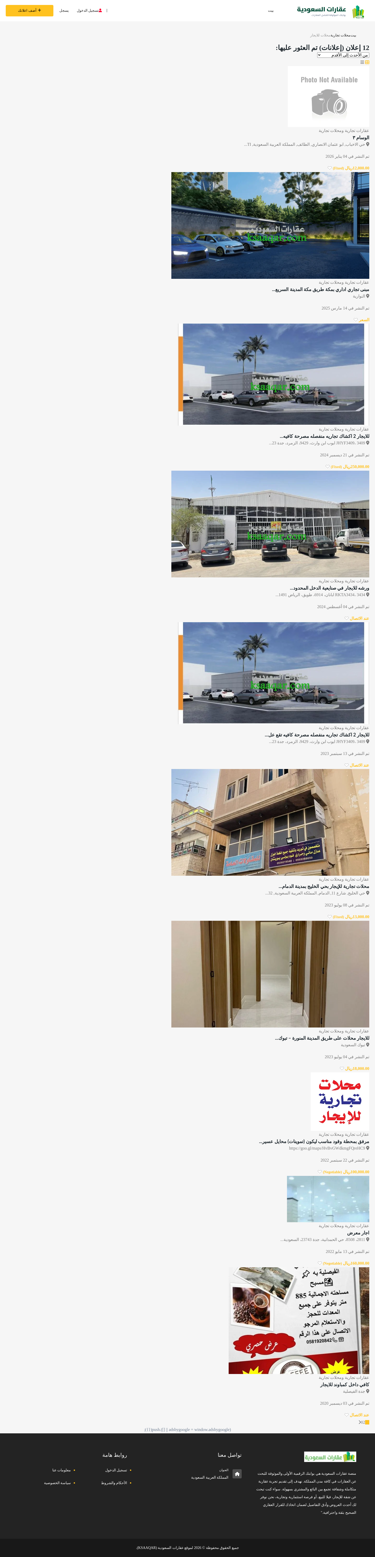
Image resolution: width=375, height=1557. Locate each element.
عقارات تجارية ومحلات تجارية (344, 130)
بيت (271, 10)
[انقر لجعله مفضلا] (330, 168)
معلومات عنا (61, 1470)
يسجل (64, 10)
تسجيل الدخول (89, 10)
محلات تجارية (340, 35)
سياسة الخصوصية (57, 1483)
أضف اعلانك (29, 10)
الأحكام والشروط (114, 1483)
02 (363, 1422)
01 (367, 1422)
